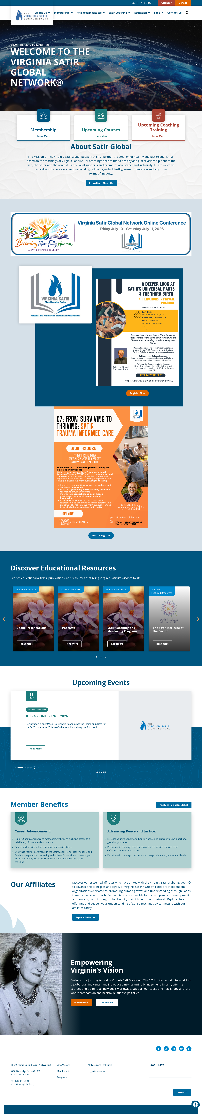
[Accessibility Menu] (195, 1104)
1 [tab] (196, 65)
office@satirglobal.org (22, 1084)
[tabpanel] (101, 65)
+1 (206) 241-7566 (20, 1080)
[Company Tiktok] (188, 1048)
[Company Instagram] (166, 1048)
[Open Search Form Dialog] (187, 12)
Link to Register (101, 535)
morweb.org (185, 1109)
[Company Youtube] (181, 1048)
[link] (43, 128)
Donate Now (81, 1002)
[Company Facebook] (158, 1048)
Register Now (137, 393)
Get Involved (107, 1002)
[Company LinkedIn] (173, 1048)
